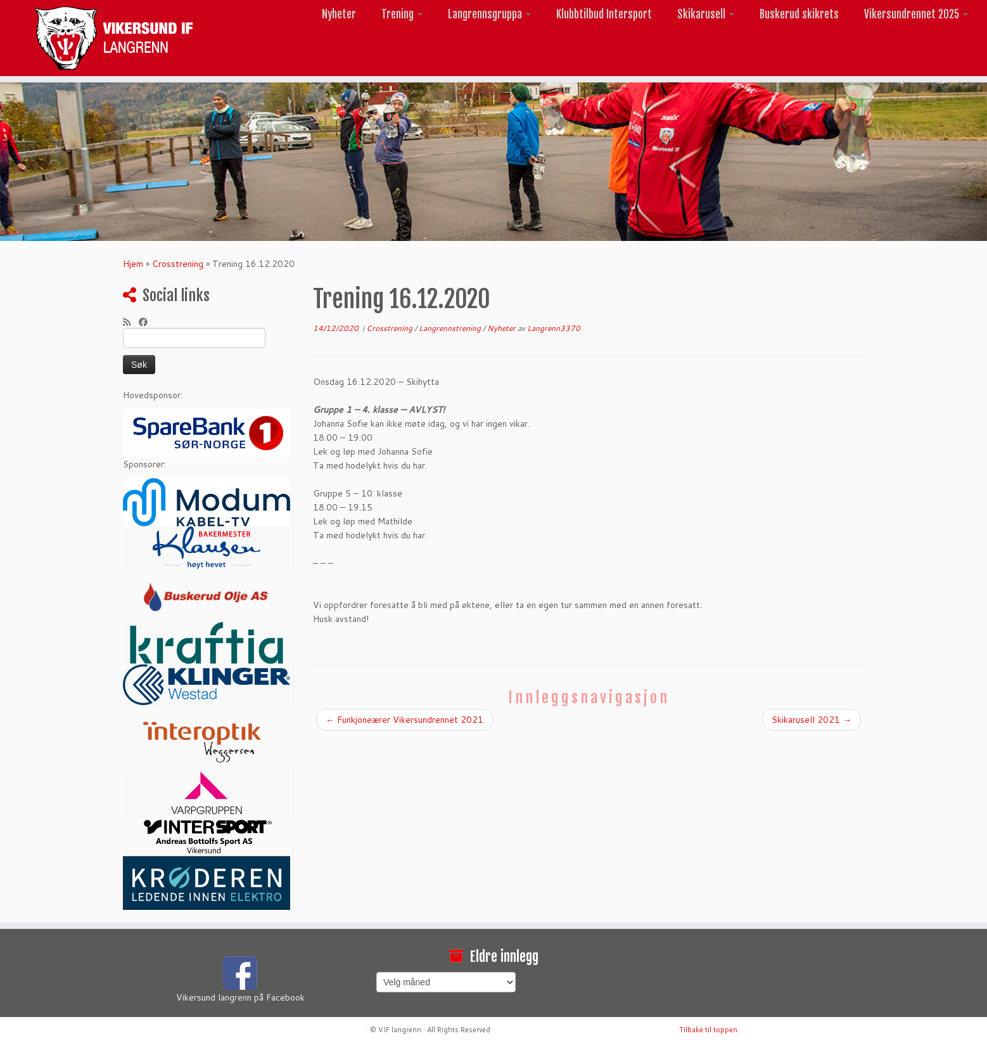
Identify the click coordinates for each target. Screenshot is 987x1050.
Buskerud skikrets (799, 14)
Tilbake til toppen (708, 1030)
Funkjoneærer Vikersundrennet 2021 (404, 719)
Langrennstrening (451, 328)
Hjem (133, 263)
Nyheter (339, 14)
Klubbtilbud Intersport (604, 14)
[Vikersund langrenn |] (114, 38)
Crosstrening (177, 263)
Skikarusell (705, 14)
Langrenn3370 (553, 328)
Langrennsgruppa (489, 14)
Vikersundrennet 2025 (916, 14)
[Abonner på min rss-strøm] (131, 322)
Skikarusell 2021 (811, 719)
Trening (402, 14)
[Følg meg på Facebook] (147, 322)
